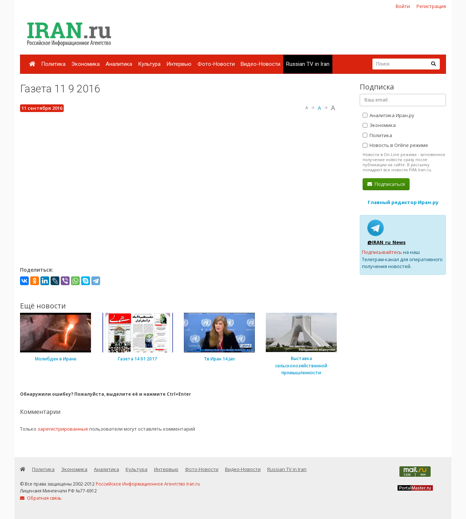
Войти (403, 6)
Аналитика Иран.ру (388, 115)
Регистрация (431, 6)
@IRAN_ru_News (386, 242)
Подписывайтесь (382, 252)
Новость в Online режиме (395, 145)
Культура (149, 64)
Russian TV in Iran (307, 64)
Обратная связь (41, 498)
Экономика (85, 64)
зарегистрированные (62, 429)
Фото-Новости (216, 64)
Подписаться (386, 184)
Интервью (178, 64)
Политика (53, 64)
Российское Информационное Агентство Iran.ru (148, 484)
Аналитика (119, 64)
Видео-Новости (260, 64)
